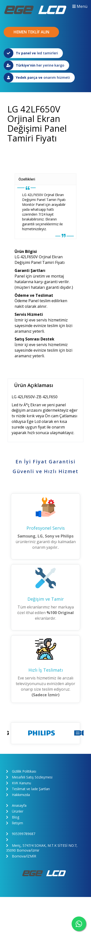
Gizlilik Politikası (21, 771)
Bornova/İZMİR (21, 856)
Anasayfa (16, 805)
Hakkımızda (18, 794)
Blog (12, 817)
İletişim (14, 823)
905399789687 (20, 833)
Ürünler (14, 811)
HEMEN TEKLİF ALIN (31, 32)
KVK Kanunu (18, 783)
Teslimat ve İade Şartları (28, 789)
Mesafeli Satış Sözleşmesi (29, 777)
